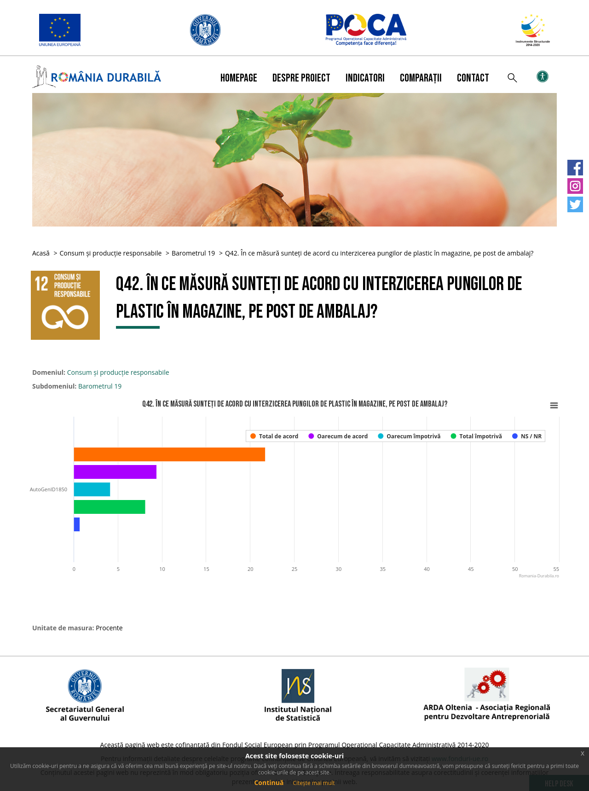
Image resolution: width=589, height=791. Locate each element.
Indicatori (365, 78)
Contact (473, 78)
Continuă (268, 782)
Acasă (41, 253)
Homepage (238, 78)
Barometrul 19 (193, 253)
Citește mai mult (314, 783)
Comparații (421, 78)
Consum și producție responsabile (110, 253)
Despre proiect (301, 78)
